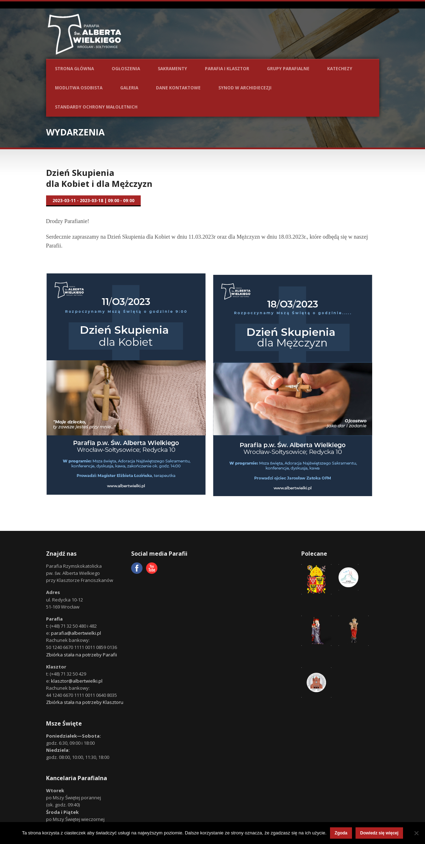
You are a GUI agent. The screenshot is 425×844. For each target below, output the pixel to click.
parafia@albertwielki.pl (76, 633)
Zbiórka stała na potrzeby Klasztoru (84, 702)
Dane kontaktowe (178, 88)
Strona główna (74, 69)
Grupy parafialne (288, 69)
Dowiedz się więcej (379, 833)
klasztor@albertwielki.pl (76, 681)
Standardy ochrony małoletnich (96, 107)
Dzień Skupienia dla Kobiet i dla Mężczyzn (99, 178)
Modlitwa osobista (78, 88)
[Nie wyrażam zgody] (416, 833)
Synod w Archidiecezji (245, 88)
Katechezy (339, 69)
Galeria (129, 88)
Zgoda (341, 833)
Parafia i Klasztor (227, 69)
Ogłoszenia (126, 69)
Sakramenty (172, 69)
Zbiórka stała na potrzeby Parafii (81, 654)
